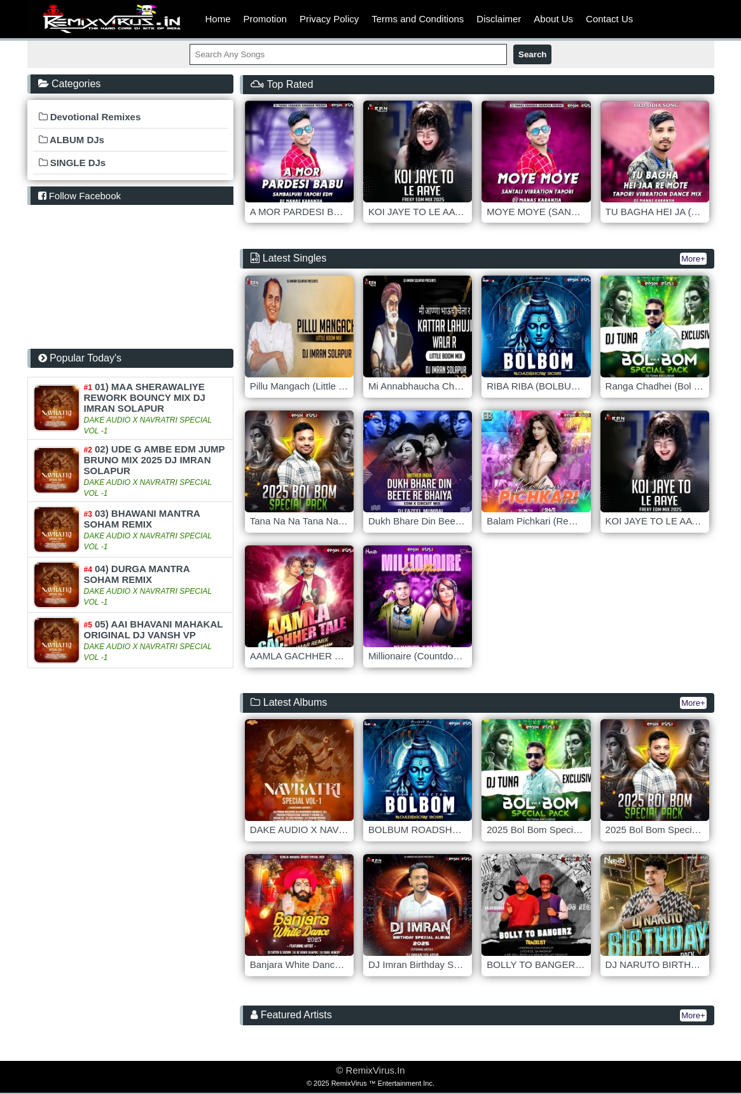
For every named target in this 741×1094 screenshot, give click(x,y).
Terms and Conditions (417, 18)
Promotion (265, 18)
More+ (693, 258)
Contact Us (609, 18)
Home (218, 18)
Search (532, 54)
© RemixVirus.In (370, 1070)
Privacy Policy (329, 18)
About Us (553, 18)
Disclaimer (498, 18)
